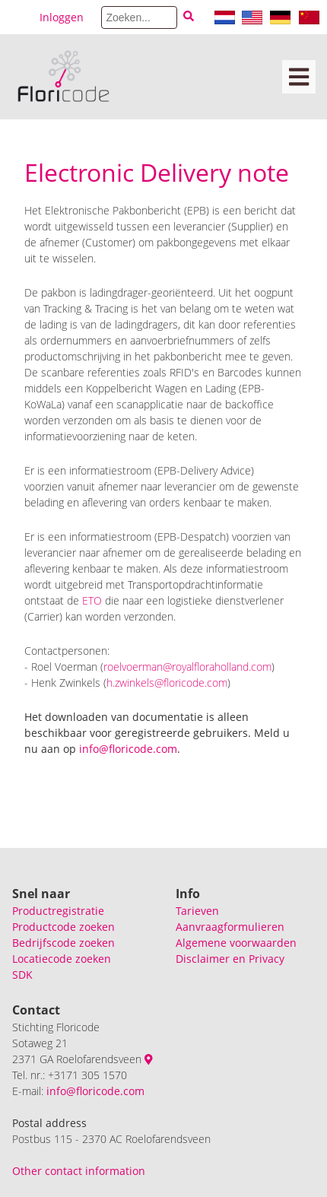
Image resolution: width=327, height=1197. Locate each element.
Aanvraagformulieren (230, 926)
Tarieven (197, 910)
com (261, 666)
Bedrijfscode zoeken (63, 942)
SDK (22, 974)
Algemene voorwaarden (236, 942)
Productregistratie (58, 910)
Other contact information (78, 1171)
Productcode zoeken (63, 926)
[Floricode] (63, 76)
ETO (92, 600)
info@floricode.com (95, 1091)
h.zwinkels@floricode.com (166, 682)
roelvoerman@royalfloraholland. (177, 666)
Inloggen (62, 17)
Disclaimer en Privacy (230, 958)
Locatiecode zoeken (61, 958)
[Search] (139, 17)
